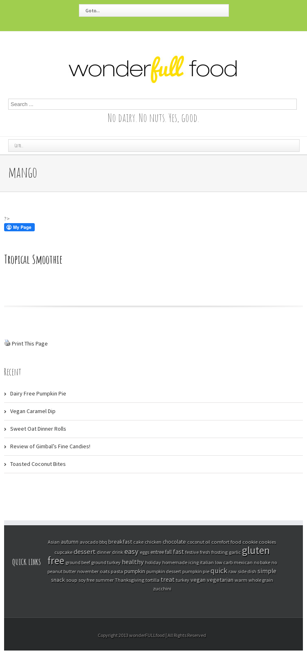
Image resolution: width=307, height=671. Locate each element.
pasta (117, 571)
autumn (69, 541)
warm (241, 580)
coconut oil (198, 542)
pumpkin (134, 571)
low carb (224, 562)
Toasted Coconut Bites (38, 464)
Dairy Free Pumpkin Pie (38, 393)
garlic (235, 552)
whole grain (261, 580)
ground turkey (106, 562)
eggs (144, 552)
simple (267, 571)
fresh (205, 552)
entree (157, 552)
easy (131, 551)
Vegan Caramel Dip (33, 411)
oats (105, 571)
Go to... (92, 10)
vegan (198, 579)
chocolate (174, 541)
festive (192, 552)
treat (168, 579)
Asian (54, 542)
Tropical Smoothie (33, 259)
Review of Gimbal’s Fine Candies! (50, 446)
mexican (243, 562)
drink (117, 552)
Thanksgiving (129, 580)
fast (178, 552)
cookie (250, 541)
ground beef (77, 562)
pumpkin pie (195, 571)
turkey (182, 580)
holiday (153, 562)
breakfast (120, 541)
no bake (262, 562)
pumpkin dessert (163, 571)
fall (168, 552)
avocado (89, 542)
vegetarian (220, 579)
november (88, 571)
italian (207, 562)
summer (105, 580)
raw (233, 571)
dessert (85, 551)
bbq (103, 542)
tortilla (152, 580)
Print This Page (30, 343)
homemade (174, 562)
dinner (104, 552)
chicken (153, 542)
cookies (267, 541)
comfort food (226, 541)
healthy (133, 562)
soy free (86, 580)
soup (71, 579)
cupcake (63, 552)
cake (138, 542)
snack (58, 579)
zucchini (162, 588)
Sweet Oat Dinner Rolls (38, 428)
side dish (247, 571)
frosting (219, 552)
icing (193, 562)
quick (219, 570)
